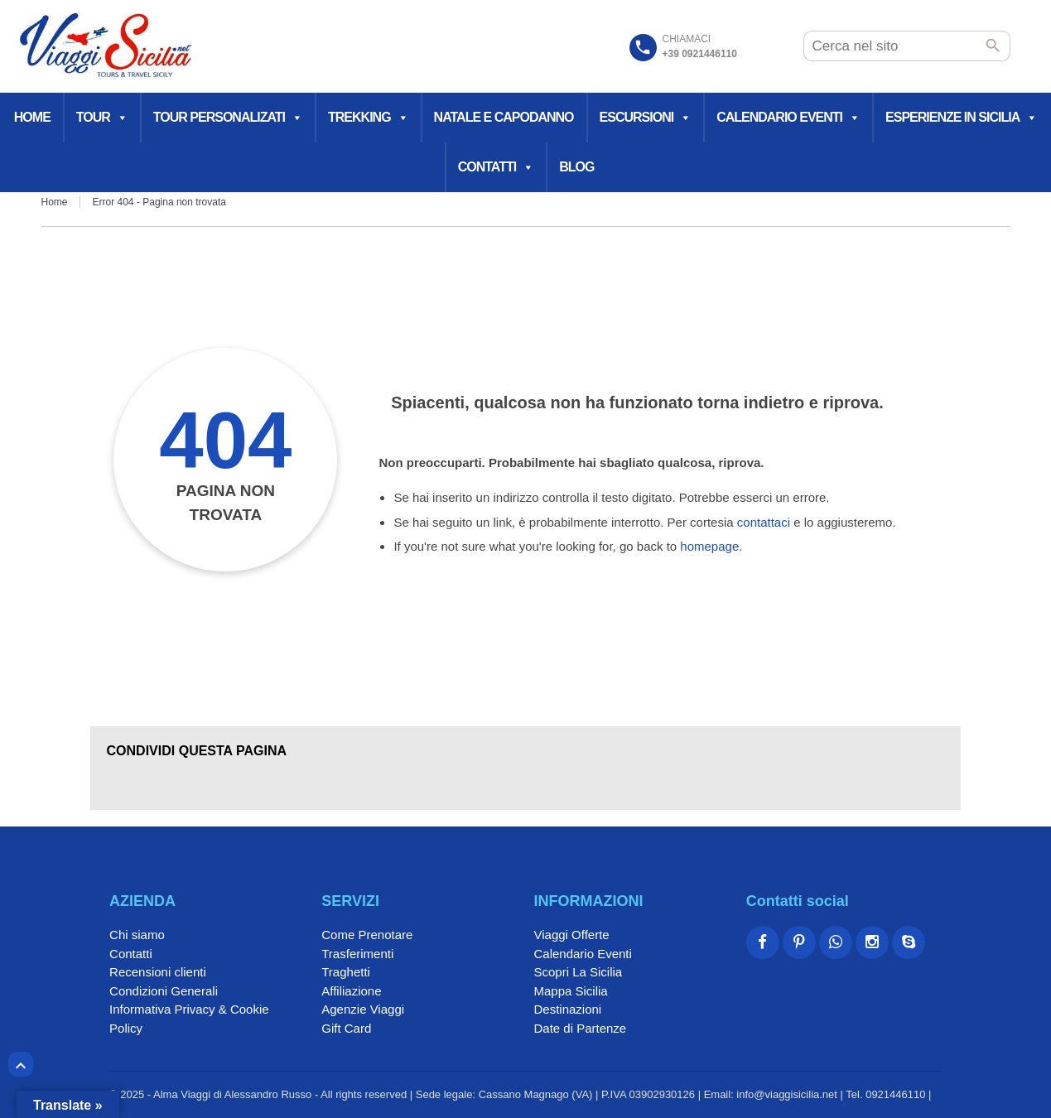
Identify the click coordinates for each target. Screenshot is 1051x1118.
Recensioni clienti (157, 972)
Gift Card (346, 1028)
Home (32, 117)
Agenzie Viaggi (362, 1009)
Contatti (496, 167)
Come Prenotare (366, 935)
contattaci (763, 522)
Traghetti (345, 972)
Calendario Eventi (788, 117)
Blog (576, 167)
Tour (102, 117)
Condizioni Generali (163, 991)
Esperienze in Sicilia (961, 117)
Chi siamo (137, 935)
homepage (709, 546)
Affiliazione (351, 991)
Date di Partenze (579, 1028)
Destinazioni (567, 1009)
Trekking (368, 117)
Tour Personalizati (227, 117)
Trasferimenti (357, 954)
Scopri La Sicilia (577, 972)
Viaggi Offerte (571, 935)
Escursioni (646, 117)
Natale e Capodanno (504, 117)
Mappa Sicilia (570, 991)
